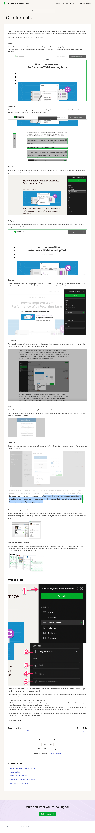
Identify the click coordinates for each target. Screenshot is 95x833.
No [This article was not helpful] (50, 744)
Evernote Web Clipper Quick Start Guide (21, 731)
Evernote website (12, 827)
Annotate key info (81, 731)
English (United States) (29, 827)
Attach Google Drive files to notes (19, 783)
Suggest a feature (85, 3)
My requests (60, 3)
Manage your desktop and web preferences (22, 779)
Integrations (40, 11)
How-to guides (29, 11)
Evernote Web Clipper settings (18, 776)
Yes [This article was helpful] (44, 744)
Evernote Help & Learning (15, 11)
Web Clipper (50, 11)
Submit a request (71, 3)
